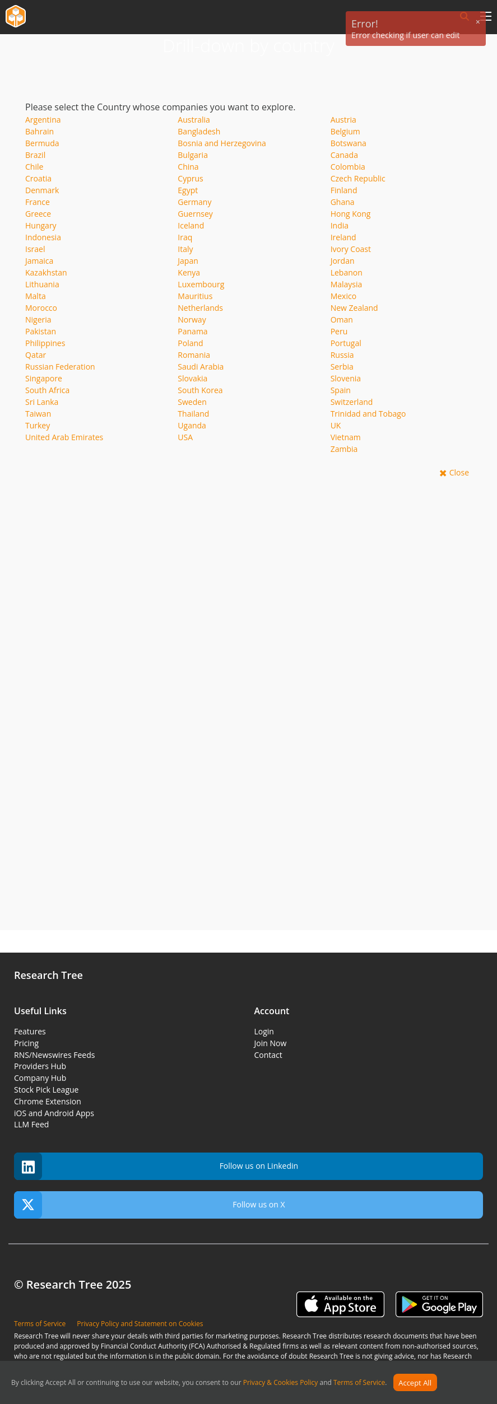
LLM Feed (31, 1124)
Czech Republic (358, 178)
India (340, 225)
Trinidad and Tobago (368, 413)
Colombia (348, 166)
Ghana (343, 202)
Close (459, 472)
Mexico (343, 296)
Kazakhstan (46, 272)
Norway (192, 319)
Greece (38, 213)
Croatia (38, 178)
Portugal (346, 343)
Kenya (189, 272)
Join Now (270, 1043)
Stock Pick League (46, 1089)
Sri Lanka (41, 402)
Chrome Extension (47, 1101)
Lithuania (42, 284)
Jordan (343, 260)
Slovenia (346, 378)
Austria (343, 119)
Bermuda (42, 143)
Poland (190, 343)
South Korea (200, 390)
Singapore (43, 378)
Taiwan (38, 413)
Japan (188, 260)
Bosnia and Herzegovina (222, 143)
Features (30, 1031)
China (188, 166)
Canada (344, 155)
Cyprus (190, 178)
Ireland (343, 237)
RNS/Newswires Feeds (54, 1054)
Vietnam (346, 437)
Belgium (345, 131)
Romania (194, 354)
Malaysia (347, 284)
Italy (185, 249)
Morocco (41, 307)
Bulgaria (193, 155)
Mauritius (195, 296)
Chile (34, 166)
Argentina (43, 119)
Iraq (185, 237)
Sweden (192, 402)
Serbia (342, 366)
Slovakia (192, 378)
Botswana (348, 143)
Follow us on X (149, 1205)
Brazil (35, 155)
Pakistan (40, 331)
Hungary (41, 225)
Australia (194, 119)
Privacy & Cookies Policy (280, 1383)
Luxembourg (201, 284)
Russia (342, 354)
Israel (35, 249)
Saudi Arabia (201, 366)
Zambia (344, 449)
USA (185, 437)
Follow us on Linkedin (156, 1166)
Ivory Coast (351, 249)
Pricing (26, 1043)
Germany (194, 202)
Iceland (191, 225)
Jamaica (39, 260)
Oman (342, 319)
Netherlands (200, 307)
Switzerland (352, 402)
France (37, 202)
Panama (192, 331)
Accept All (414, 1383)
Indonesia (43, 237)
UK (336, 425)
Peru (339, 331)
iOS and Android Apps (54, 1113)
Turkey (37, 425)
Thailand (193, 413)
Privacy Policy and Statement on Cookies (140, 1323)
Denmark (42, 190)
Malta (35, 296)
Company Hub (40, 1077)
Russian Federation (60, 366)
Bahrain (39, 131)
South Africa (47, 390)
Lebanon (347, 272)
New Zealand (354, 307)
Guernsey (195, 213)
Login (264, 1031)
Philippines (45, 343)
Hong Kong (351, 213)
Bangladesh (199, 131)
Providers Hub (40, 1066)
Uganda (192, 425)
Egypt (188, 190)
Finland (344, 190)
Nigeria (38, 319)
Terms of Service (359, 1383)
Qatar (35, 354)
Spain (341, 390)
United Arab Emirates (64, 437)
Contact (268, 1054)
